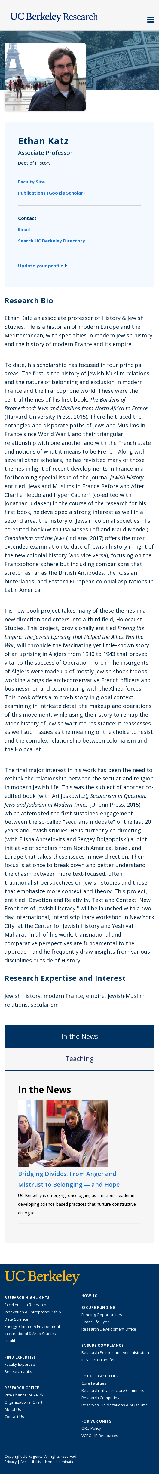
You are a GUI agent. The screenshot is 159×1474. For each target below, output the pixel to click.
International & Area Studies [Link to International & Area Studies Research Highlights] (30, 1333)
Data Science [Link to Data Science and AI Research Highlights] (16, 1319)
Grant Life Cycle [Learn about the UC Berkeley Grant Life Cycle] (95, 1322)
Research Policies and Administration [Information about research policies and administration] (115, 1352)
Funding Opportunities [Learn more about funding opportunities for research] (101, 1314)
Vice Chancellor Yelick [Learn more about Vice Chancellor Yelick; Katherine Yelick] (24, 1395)
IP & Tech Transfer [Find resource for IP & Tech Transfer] (98, 1359)
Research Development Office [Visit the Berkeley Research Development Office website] (108, 1329)
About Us (13, 1409)
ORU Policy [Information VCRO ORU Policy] (91, 1428)
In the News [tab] (79, 1036)
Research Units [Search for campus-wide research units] (18, 1371)
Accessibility (30, 1461)
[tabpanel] (79, 1156)
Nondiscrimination (61, 1461)
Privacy (11, 1461)
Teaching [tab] (79, 1058)
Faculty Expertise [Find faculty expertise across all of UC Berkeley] (20, 1364)
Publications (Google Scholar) (51, 193)
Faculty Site (31, 182)
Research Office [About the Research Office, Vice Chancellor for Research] (22, 1388)
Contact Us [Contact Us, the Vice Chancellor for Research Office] (14, 1416)
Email (24, 229)
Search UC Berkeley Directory (51, 241)
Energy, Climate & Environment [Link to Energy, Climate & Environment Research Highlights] (32, 1326)
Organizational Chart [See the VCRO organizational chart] (23, 1402)
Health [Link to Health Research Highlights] (11, 1340)
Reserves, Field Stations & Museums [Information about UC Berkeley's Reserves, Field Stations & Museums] (114, 1405)
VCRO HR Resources (99, 1435)
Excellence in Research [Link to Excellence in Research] (25, 1304)
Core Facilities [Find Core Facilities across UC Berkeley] (93, 1383)
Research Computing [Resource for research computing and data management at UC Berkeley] (100, 1397)
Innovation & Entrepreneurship (33, 1312)
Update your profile (42, 266)
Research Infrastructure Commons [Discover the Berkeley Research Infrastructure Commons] (112, 1390)
